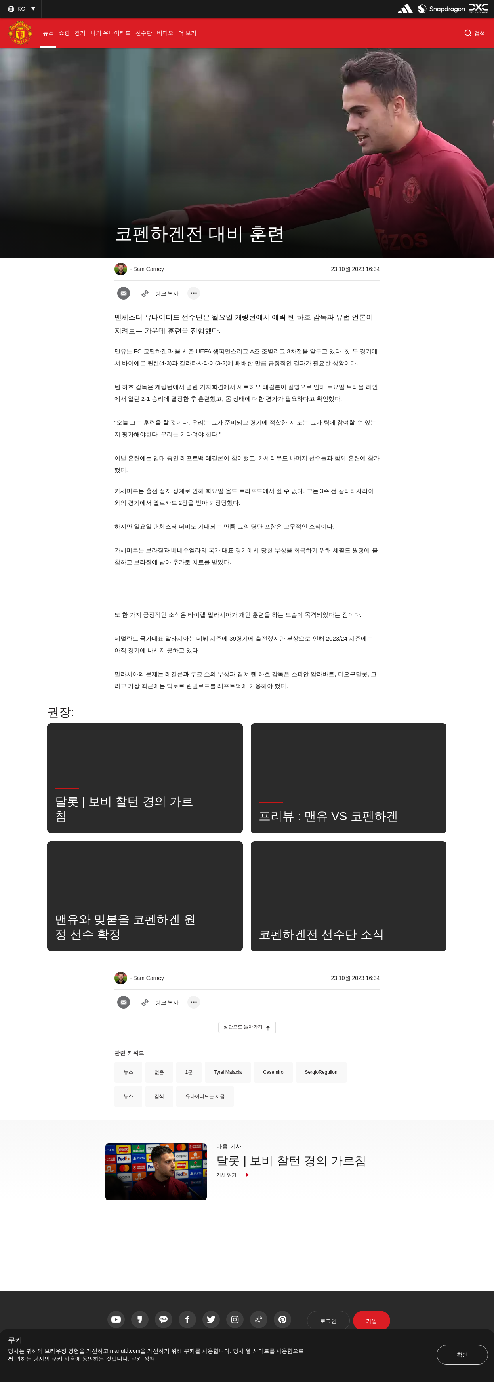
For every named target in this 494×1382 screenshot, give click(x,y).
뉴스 (128, 1072)
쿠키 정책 (143, 1358)
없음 (159, 1072)
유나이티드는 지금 (205, 1096)
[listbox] (20, 9)
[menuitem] (48, 33)
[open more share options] (193, 293)
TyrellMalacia (228, 1072)
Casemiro (273, 1072)
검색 (159, 1096)
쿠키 (15, 1340)
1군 (189, 1072)
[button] (474, 33)
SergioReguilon (321, 1072)
